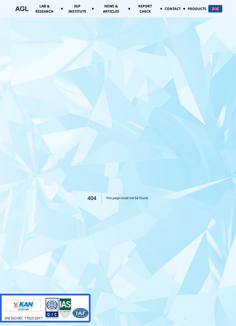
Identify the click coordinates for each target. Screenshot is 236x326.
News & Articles (111, 9)
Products (197, 8)
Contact (173, 8)
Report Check (145, 9)
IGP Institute (77, 9)
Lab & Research (44, 9)
